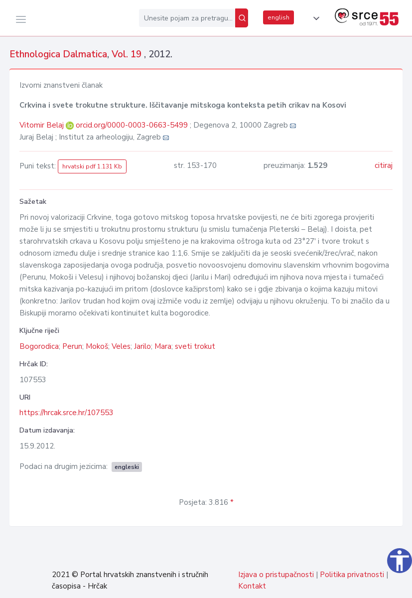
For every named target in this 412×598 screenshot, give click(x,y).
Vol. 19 (128, 54)
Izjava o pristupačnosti (276, 575)
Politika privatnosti (352, 575)
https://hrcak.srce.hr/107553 (66, 413)
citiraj (384, 165)
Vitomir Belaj (42, 125)
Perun (72, 346)
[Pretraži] (241, 17)
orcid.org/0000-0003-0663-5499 (132, 125)
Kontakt (252, 586)
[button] (314, 18)
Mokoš (97, 346)
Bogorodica (39, 346)
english (278, 17)
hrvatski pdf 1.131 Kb (92, 166)
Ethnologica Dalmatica (58, 54)
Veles (121, 346)
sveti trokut (195, 346)
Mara (162, 346)
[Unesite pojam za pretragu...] (187, 17)
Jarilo (142, 346)
